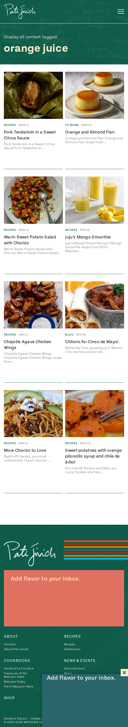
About (11, 636)
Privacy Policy (16, 718)
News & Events (79, 660)
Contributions (74, 668)
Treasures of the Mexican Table (15, 675)
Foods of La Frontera (19, 668)
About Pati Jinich (16, 649)
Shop (9, 698)
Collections (72, 649)
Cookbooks (17, 660)
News (68, 673)
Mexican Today (14, 681)
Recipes (72, 636)
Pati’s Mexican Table (18, 686)
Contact (10, 644)
